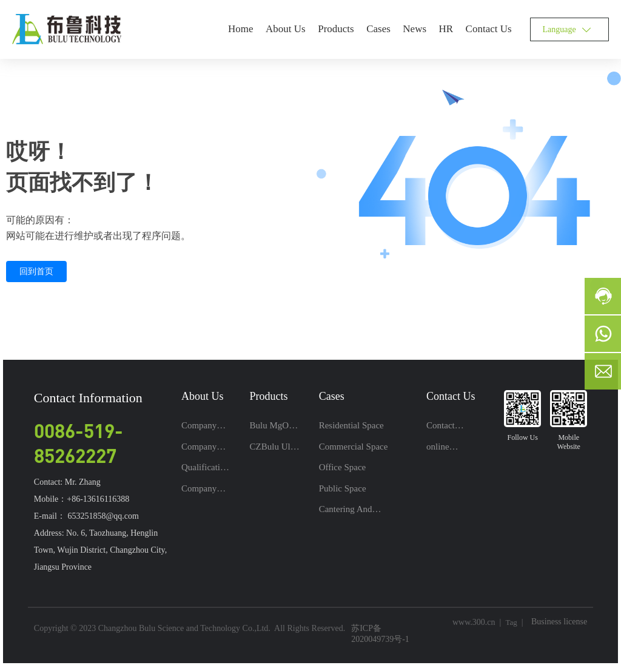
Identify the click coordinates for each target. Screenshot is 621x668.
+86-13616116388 (98, 499)
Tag (511, 622)
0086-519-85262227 (78, 443)
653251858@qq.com (103, 516)
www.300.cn (473, 622)
